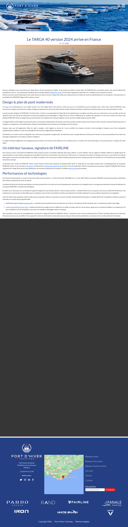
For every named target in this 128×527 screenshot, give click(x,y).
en (124, 10)
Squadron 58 (31, 166)
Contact (89, 480)
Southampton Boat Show (52, 166)
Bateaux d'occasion (94, 461)
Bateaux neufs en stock (95, 466)
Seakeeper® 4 (28, 203)
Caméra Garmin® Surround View (17, 207)
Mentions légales (82, 521)
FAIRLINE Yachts (56, 92)
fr (120, 10)
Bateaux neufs (91, 456)
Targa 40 (8, 107)
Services (89, 470)
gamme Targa (73, 168)
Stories (88, 475)
